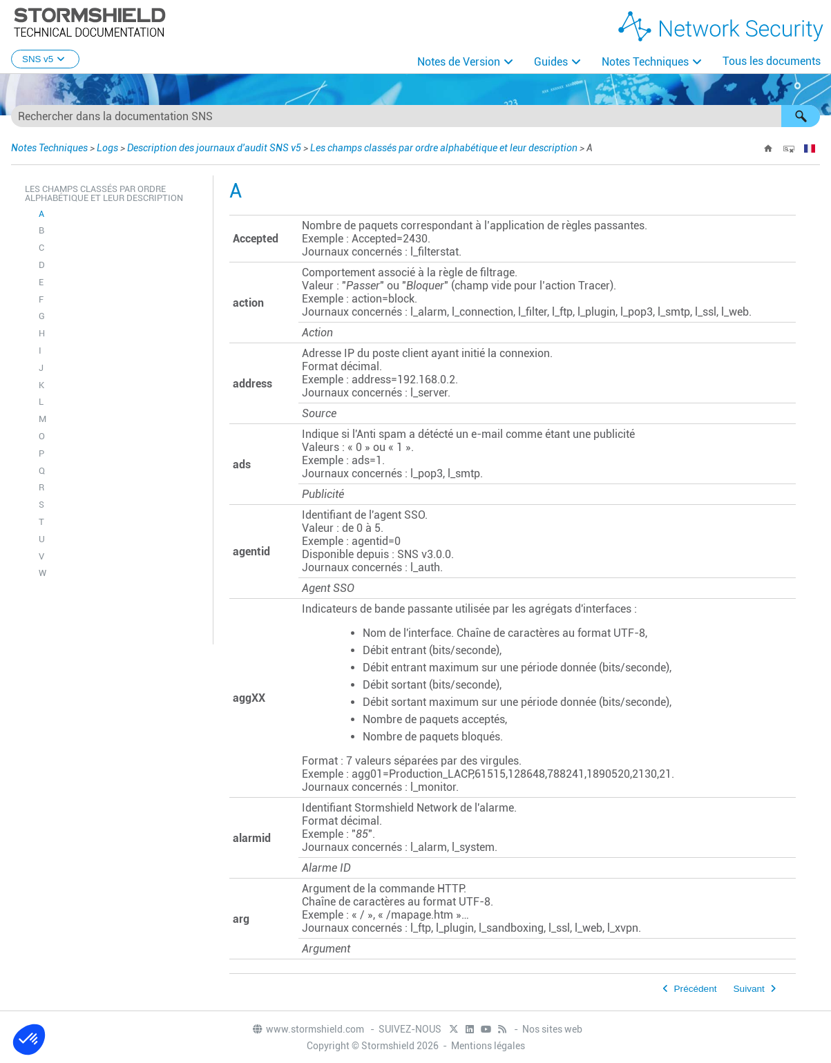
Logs (107, 147)
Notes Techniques (645, 61)
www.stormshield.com (307, 1029)
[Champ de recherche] (415, 116)
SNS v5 (45, 59)
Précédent (695, 989)
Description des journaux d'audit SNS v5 (214, 147)
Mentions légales (488, 1045)
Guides (551, 61)
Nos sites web (552, 1029)
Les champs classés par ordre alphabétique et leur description (443, 147)
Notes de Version (458, 61)
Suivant (749, 989)
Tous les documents (772, 61)
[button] (800, 116)
